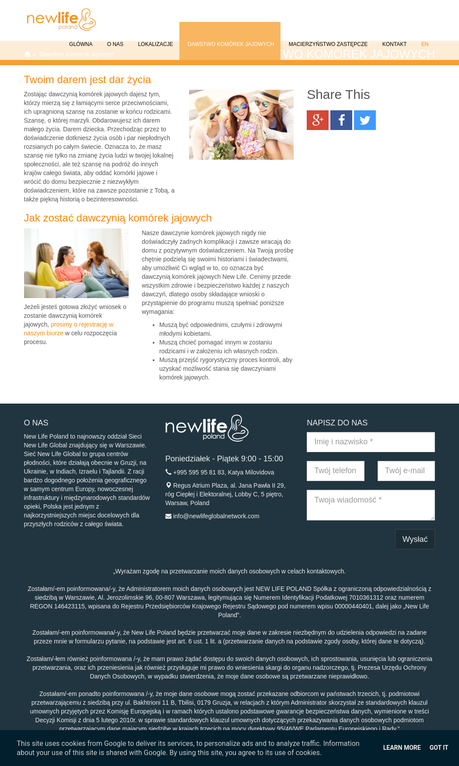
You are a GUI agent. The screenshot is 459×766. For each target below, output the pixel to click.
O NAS (114, 38)
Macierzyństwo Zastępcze (327, 38)
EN (424, 38)
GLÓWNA (80, 38)
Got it (439, 747)
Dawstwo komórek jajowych (230, 38)
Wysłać (415, 539)
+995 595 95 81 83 (198, 472)
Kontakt (393, 38)
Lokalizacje (155, 38)
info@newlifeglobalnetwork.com (216, 516)
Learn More (402, 747)
